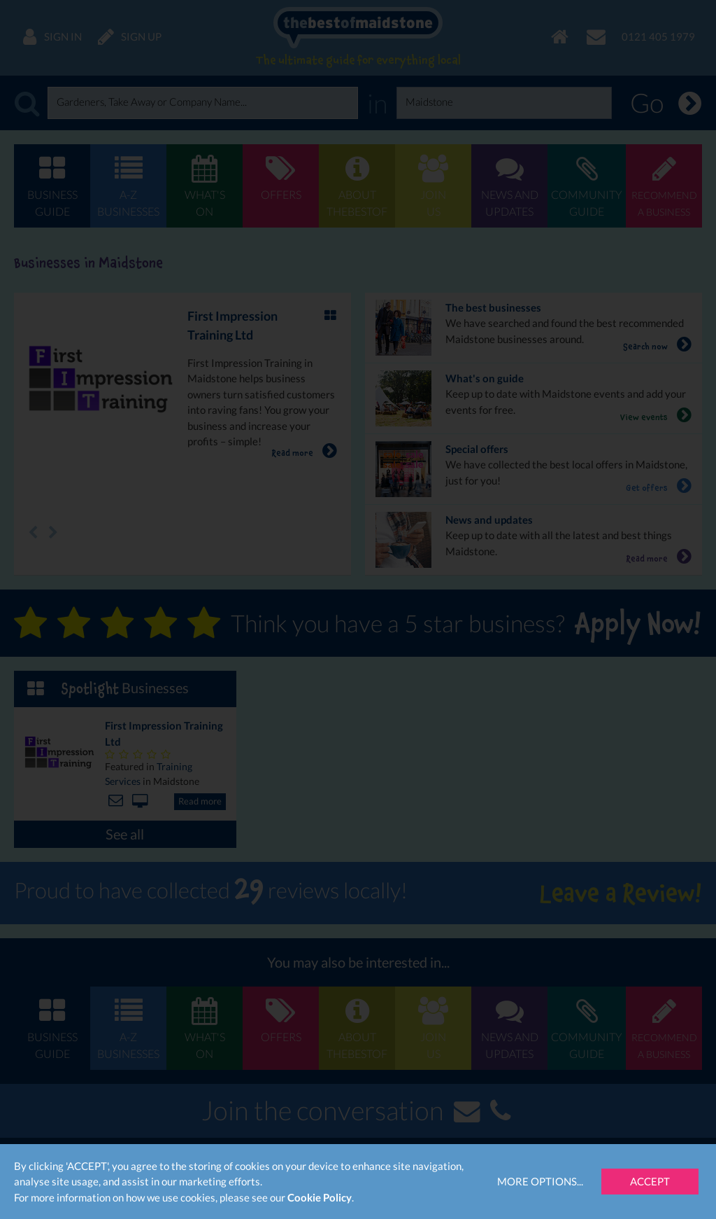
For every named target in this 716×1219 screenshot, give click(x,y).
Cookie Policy (319, 1197)
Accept (650, 1181)
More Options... (540, 1181)
